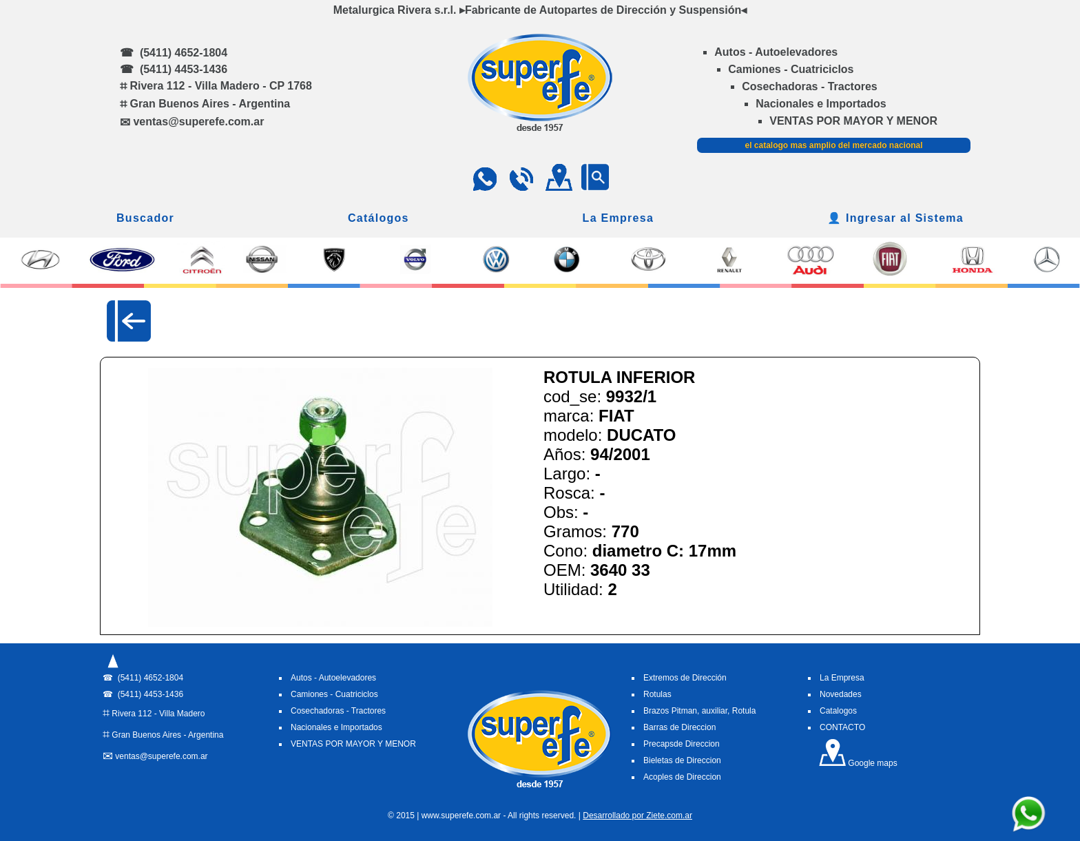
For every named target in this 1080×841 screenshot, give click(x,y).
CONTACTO (842, 727)
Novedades (841, 694)
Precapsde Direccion (681, 744)
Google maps (857, 763)
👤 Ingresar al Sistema (895, 218)
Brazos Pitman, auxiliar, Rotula (699, 711)
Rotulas (657, 694)
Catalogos (838, 711)
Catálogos (378, 218)
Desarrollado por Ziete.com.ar (637, 815)
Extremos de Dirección (685, 678)
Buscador (145, 218)
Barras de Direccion (679, 727)
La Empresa (618, 218)
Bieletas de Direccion (682, 760)
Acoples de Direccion (682, 777)
